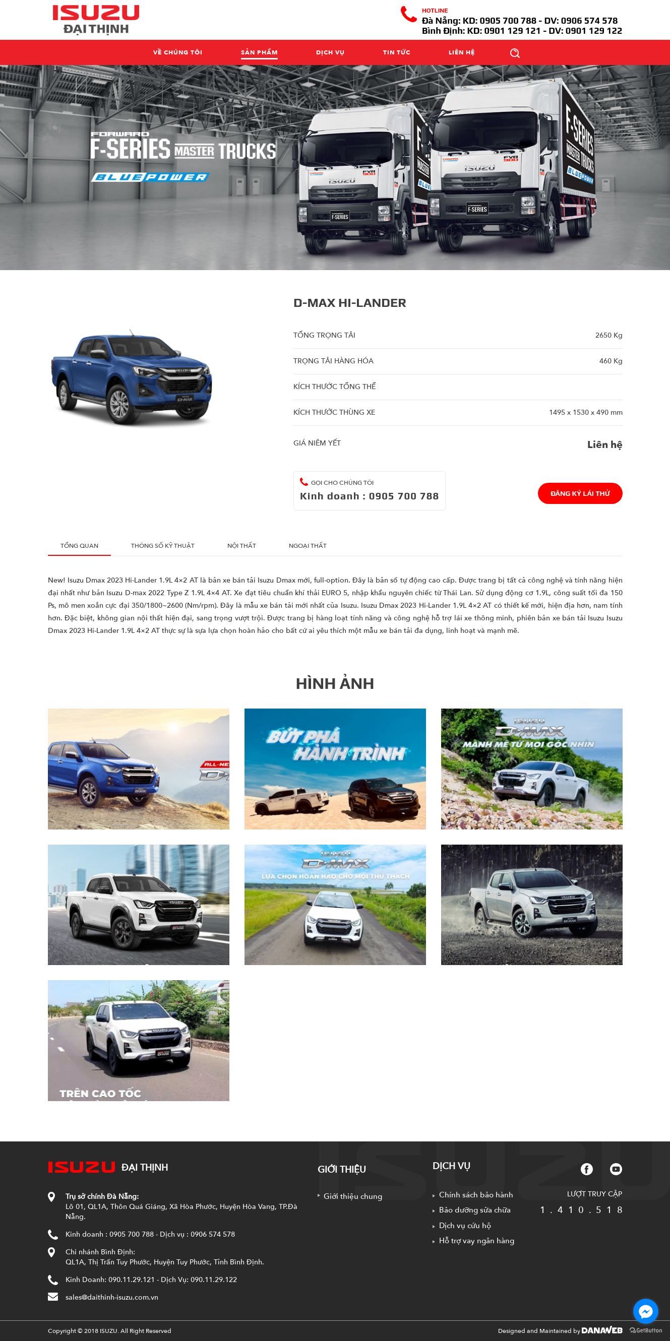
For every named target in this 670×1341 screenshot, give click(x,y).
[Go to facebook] (645, 1311)
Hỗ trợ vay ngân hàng (476, 1241)
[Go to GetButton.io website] (646, 1330)
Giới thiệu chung (353, 1196)
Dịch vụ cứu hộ (465, 1226)
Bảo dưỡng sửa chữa (475, 1210)
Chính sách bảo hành (476, 1195)
